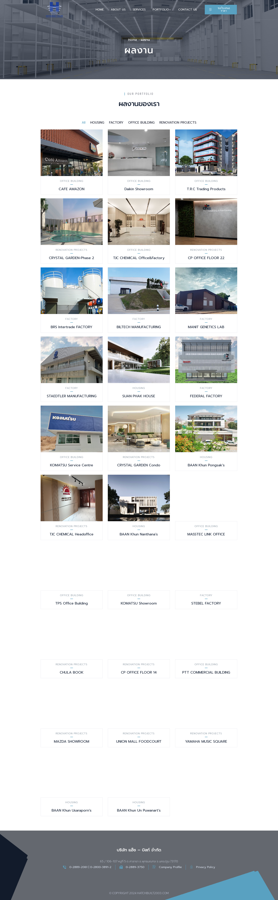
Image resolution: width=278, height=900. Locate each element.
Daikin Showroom (138, 189)
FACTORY (71, 319)
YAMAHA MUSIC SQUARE (206, 741)
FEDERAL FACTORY (206, 396)
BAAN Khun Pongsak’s (206, 465)
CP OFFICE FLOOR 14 (139, 672)
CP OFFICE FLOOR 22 (206, 258)
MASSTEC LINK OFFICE (206, 534)
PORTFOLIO (162, 9)
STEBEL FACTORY (206, 603)
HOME (100, 9)
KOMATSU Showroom (139, 603)
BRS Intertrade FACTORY (71, 327)
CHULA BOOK (72, 672)
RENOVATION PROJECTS (71, 250)
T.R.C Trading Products (206, 189)
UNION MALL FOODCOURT (139, 741)
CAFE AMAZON (71, 189)
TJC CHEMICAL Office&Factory (139, 258)
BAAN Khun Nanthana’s (139, 534)
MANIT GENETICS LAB (206, 327)
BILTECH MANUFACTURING (139, 327)
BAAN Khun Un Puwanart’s (139, 810)
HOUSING (139, 388)
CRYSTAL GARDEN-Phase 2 (71, 258)
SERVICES (139, 9)
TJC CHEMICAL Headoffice (71, 534)
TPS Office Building (71, 603)
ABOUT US (118, 9)
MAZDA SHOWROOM (71, 741)
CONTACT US (187, 9)
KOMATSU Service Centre (71, 465)
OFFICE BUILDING (71, 181)
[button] (221, 9)
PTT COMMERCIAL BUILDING (206, 672)
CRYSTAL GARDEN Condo (138, 465)
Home (132, 39)
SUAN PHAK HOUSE (138, 396)
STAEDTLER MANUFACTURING (71, 396)
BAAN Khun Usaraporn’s (71, 810)
